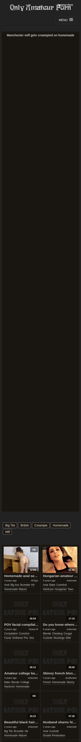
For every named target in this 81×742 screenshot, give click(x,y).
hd (32, 584)
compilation (11, 633)
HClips (34, 580)
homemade (60, 525)
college (25, 682)
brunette (25, 584)
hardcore (48, 589)
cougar (68, 633)
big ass (14, 584)
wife (68, 637)
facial (7, 637)
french (47, 682)
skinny (70, 682)
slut (31, 637)
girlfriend (17, 637)
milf (7, 532)
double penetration (54, 735)
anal (6, 584)
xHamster (72, 580)
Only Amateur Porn (40, 7)
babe (52, 584)
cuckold (47, 637)
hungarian (61, 589)
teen (70, 589)
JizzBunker (71, 678)
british (25, 525)
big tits (10, 525)
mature (23, 589)
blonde (47, 633)
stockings (59, 637)
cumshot (61, 584)
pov (26, 637)
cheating (57, 633)
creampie (41, 525)
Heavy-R (33, 629)
